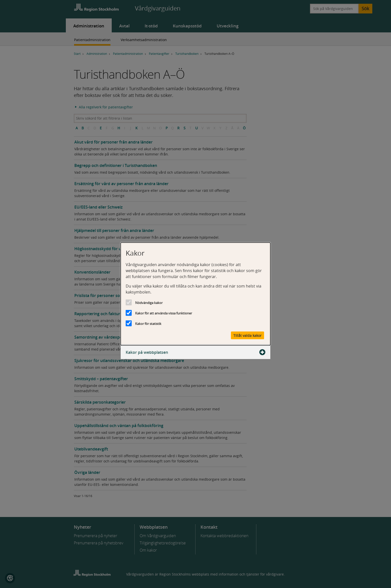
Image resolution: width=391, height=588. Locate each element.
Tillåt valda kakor (247, 335)
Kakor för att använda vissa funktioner (163, 313)
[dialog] (195, 294)
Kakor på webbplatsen (195, 352)
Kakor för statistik (148, 323)
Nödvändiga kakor (149, 302)
